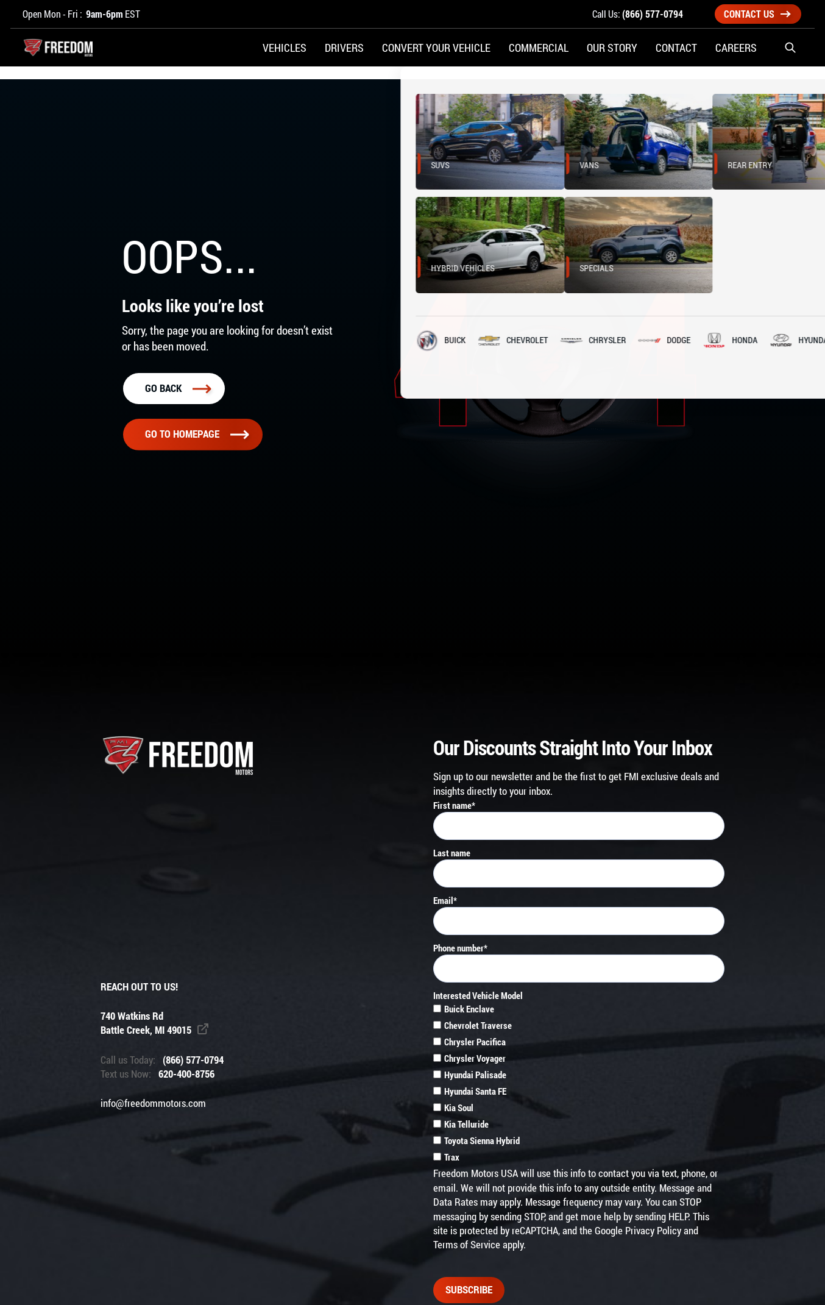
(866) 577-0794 (652, 13)
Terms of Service (466, 1244)
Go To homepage (197, 434)
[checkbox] (578, 1084)
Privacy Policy (653, 1230)
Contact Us (757, 13)
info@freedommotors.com (153, 1103)
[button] (790, 55)
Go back (178, 388)
